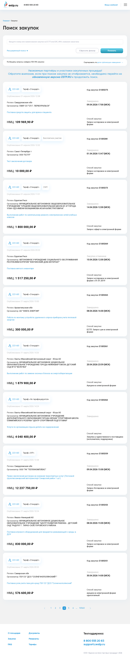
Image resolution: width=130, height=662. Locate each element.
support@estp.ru (94, 644)
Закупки (12, 639)
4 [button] (64, 608)
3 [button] (59, 608)
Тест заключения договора (19, 161)
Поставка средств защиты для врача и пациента (29, 112)
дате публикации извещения (109, 62)
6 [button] (73, 608)
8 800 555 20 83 (94, 640)
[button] (44, 608)
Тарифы (32, 644)
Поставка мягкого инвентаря (20, 268)
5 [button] (68, 608)
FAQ (10, 644)
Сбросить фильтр (87, 51)
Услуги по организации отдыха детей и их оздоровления (33, 427)
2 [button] (55, 608)
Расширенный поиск (17, 51)
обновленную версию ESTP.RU (51, 77)
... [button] (76, 608)
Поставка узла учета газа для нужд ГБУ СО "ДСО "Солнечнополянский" (39, 583)
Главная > (6, 21)
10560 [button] (82, 608)
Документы (34, 633)
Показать (112, 51)
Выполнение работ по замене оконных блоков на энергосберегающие (39, 373)
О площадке (14, 633)
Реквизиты (34, 639)
